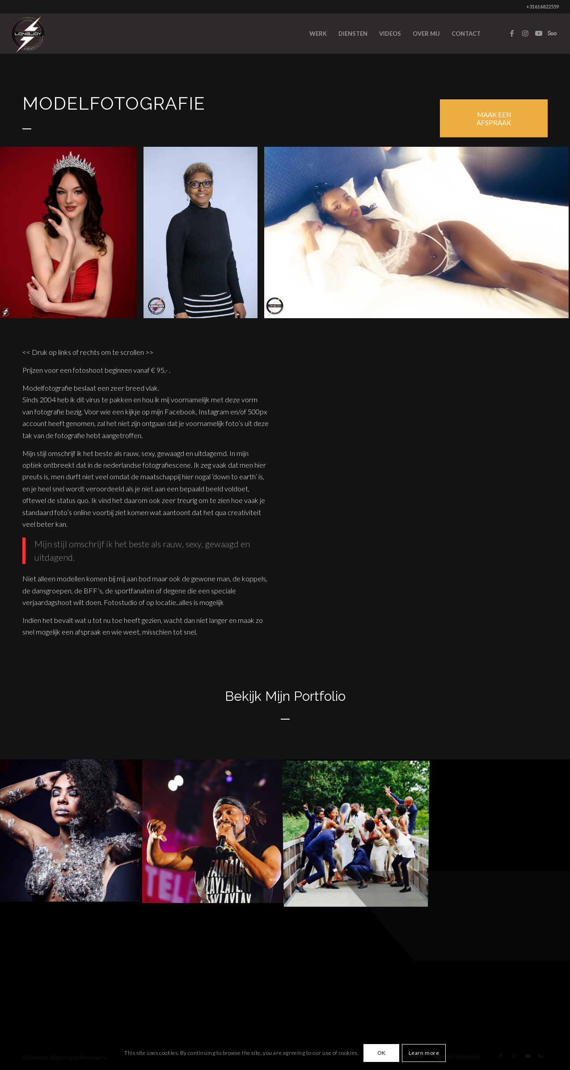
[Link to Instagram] (525, 33)
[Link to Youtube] (538, 33)
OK (381, 1052)
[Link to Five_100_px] (552, 33)
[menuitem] (318, 33)
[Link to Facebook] (512, 33)
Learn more (424, 1052)
